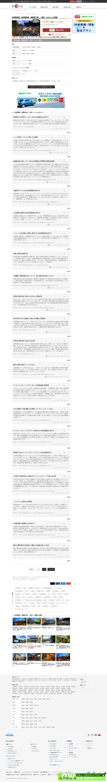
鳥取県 (23, 720)
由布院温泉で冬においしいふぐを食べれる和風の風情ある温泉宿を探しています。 (40, 285)
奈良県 (39, 717)
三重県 (35, 714)
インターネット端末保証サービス (16, 761)
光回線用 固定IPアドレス (56, 752)
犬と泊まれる (57, 588)
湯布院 (48, 591)
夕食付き (34, 594)
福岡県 (23, 727)
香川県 (27, 724)
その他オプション (12, 767)
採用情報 (71, 752)
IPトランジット (53, 759)
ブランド (71, 746)
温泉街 (17, 606)
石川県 (27, 711)
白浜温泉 (19, 691)
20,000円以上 (25, 606)
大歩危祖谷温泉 (52, 693)
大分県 (32, 591)
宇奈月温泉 (47, 689)
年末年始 (51, 600)
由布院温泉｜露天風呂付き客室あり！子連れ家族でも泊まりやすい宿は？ (38, 222)
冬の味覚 (44, 603)
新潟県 (31, 708)
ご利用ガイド (83, 682)
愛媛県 (31, 724)
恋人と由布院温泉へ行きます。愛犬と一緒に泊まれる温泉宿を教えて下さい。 (39, 150)
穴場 (57, 600)
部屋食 (65, 594)
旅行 (39, 606)
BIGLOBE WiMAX (12, 753)
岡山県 (31, 720)
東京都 (31, 705)
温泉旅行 (45, 606)
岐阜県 (27, 714)
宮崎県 (43, 727)
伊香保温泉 (14, 688)
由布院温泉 (55, 591)
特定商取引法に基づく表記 (12, 774)
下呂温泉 (53, 689)
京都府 (27, 717)
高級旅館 (30, 588)
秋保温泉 (53, 686)
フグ (25, 603)
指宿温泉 (70, 693)
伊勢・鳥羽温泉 (39, 693)
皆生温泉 (52, 691)
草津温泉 (73, 686)
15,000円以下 (54, 606)
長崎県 (31, 727)
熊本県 (35, 727)
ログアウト (92, 1)
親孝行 (33, 606)
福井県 (31, 711)
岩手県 (31, 699)
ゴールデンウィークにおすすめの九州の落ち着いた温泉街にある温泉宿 (37, 307)
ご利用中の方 (88, 741)
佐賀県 (27, 727)
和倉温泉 (30, 689)
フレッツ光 (52, 748)
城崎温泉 (69, 689)
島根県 (27, 720)
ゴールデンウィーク (61, 603)
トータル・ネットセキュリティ (15, 763)
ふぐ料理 (31, 603)
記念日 (59, 594)
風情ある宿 (18, 603)
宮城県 (35, 699)
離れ (45, 600)
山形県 (43, 699)
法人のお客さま (52, 741)
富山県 (23, 711)
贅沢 (53, 594)
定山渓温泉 (14, 686)
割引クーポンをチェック (56, 34)
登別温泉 (20, 686)
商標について (51, 774)
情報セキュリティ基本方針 (39, 774)
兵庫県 (35, 717)
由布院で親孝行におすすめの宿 (29, 329)
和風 (37, 603)
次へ (51, 569)
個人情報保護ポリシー (45, 772)
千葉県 (27, 705)
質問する (79, 1)
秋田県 (39, 699)
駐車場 (62, 591)
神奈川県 (36, 705)
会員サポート (90, 748)
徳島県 (23, 724)
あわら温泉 (41, 689)
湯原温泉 (57, 691)
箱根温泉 (33, 693)
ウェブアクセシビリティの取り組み (30, 772)
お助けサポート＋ (12, 758)
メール (89, 746)
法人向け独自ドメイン (55, 765)
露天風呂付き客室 (47, 588)
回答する (73, 1)
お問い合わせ (9, 772)
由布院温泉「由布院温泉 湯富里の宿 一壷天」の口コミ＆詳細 (34, 17)
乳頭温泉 (43, 686)
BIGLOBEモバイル (12, 751)
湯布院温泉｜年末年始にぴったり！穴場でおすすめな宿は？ (35, 264)
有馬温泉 (14, 691)
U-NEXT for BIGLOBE (13, 765)
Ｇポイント (83, 686)
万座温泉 (20, 688)
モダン (23, 597)
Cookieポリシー (69, 772)
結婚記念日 (38, 597)
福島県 (48, 699)
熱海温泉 (65, 693)
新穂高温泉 (63, 689)
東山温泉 (58, 686)
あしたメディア (36, 751)
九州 (26, 591)
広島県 (35, 720)
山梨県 (23, 708)
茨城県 (31, 702)
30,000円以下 (19, 591)
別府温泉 (62, 691)
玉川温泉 (20, 693)
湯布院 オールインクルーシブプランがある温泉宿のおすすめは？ (36, 398)
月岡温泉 (52, 688)
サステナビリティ (73, 748)
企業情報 (69, 741)
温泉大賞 (34, 746)
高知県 (35, 724)
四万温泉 (26, 688)
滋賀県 (23, 717)
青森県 (27, 699)
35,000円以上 (47, 597)
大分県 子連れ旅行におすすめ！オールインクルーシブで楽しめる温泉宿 (38, 491)
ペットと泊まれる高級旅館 (28, 126)
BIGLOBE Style (72, 754)
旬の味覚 (51, 603)
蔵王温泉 (63, 686)
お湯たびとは (83, 681)
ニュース (71, 750)
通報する (69, 132)
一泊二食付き (26, 594)
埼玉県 (23, 705)
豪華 (54, 597)
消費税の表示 (17, 772)
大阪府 (31, 717)
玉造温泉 (47, 691)
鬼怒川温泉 (31, 688)
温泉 (67, 600)
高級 (24, 588)
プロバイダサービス (54, 750)
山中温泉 (36, 689)
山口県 (39, 720)
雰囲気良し (18, 600)
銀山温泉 (68, 686)
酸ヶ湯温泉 (14, 693)
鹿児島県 (48, 727)
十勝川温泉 (26, 686)
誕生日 (60, 597)
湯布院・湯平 (40, 591)
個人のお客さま (10, 741)
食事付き (37, 588)
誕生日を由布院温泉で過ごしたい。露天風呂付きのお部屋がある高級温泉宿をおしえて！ (41, 201)
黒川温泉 (68, 691)
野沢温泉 (42, 688)
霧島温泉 (73, 691)
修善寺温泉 (14, 689)
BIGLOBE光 (11, 746)
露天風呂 (18, 588)
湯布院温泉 (42, 594)
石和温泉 (57, 688)
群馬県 (27, 702)
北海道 (23, 699)
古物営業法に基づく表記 (26, 774)
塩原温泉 (37, 688)
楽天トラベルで (41, 87)
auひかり (10, 749)
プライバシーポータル (58, 772)
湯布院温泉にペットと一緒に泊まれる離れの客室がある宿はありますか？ (38, 242)
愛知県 (31, 714)
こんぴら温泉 (36, 691)
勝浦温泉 (25, 691)
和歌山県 (44, 717)
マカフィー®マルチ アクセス (56, 761)
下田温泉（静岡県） (23, 689)
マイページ (86, 1)
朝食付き (18, 594)
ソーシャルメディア (73, 757)
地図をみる (47, 26)
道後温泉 (30, 691)
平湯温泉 (58, 689)
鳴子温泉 (48, 686)
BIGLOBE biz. (53, 744)
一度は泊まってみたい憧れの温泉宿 (32, 600)
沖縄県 (53, 727)
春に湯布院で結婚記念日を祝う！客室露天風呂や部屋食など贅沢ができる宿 (38, 179)
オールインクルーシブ (21, 609)
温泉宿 (17, 597)
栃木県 (23, 702)
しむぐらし (35, 749)
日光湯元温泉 (26, 693)
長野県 (27, 708)
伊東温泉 (69, 688)
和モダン (30, 597)
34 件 (61, 21)
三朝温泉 (42, 691)
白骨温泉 (47, 688)
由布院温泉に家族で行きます (28, 353)
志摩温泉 (46, 693)
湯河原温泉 (63, 688)
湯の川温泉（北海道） (34, 686)
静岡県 (23, 714)
